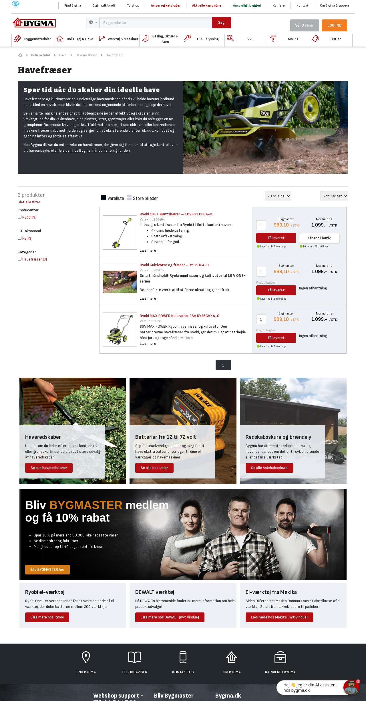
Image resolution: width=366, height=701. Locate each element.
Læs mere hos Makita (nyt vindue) (279, 617)
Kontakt (302, 5)
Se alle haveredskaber (49, 467)
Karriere (279, 5)
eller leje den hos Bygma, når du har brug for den (90, 150)
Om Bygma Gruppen (334, 5)
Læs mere (148, 250)
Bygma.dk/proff (104, 5)
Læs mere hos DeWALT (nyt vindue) (170, 617)
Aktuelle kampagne (206, 5)
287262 (152, 270)
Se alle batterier (154, 467)
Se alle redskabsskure (269, 467)
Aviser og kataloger (165, 5)
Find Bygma (72, 5)
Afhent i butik (319, 238)
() (27, 217)
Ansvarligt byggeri (247, 5)
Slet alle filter (29, 202)
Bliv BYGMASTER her (47, 569)
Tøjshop (133, 5)
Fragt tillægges (265, 283)
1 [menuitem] (223, 365)
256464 (152, 219)
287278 (152, 321)
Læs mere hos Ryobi (47, 617)
